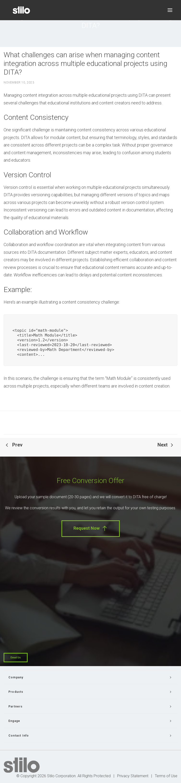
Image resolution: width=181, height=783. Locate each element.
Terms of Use (166, 776)
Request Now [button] (90, 528)
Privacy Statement (132, 776)
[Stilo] (21, 10)
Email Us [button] (16, 657)
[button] (170, 10)
